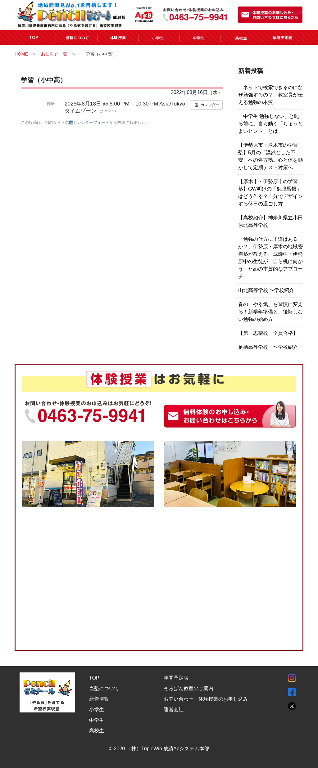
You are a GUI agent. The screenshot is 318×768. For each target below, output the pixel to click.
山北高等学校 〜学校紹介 (266, 290)
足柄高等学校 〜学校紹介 (268, 347)
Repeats (108, 111)
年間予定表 (176, 677)
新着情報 (99, 698)
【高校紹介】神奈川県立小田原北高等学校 (270, 221)
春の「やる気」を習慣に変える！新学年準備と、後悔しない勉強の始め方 (270, 312)
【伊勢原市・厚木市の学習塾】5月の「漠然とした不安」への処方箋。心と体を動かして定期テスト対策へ (270, 156)
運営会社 (174, 709)
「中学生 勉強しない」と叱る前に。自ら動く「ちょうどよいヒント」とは (270, 124)
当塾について (104, 688)
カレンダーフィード (89, 122)
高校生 (96, 730)
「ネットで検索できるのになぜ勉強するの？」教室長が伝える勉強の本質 (270, 95)
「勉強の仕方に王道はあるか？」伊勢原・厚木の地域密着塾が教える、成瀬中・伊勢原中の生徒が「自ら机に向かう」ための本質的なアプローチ (270, 257)
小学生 (96, 709)
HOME (21, 54)
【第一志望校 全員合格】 (268, 333)
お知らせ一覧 (54, 54)
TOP (94, 677)
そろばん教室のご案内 (188, 688)
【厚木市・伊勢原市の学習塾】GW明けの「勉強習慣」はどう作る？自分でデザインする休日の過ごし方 (270, 192)
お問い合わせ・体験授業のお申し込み (206, 698)
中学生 (96, 719)
